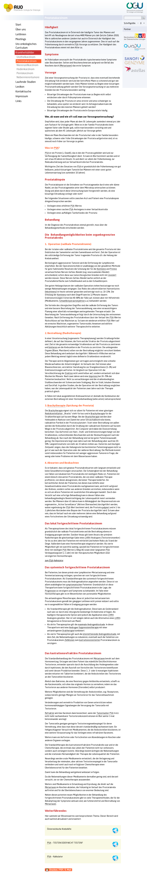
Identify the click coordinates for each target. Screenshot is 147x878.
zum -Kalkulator (54, 560)
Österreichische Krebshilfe (59, 829)
